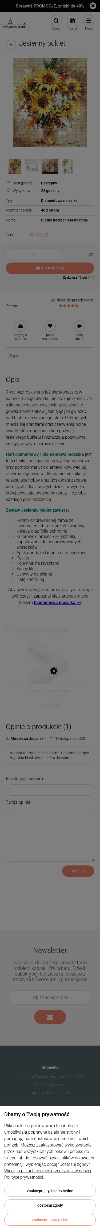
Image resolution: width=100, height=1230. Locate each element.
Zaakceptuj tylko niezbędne (50, 1191)
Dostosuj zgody (50, 1205)
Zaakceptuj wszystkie (50, 1220)
